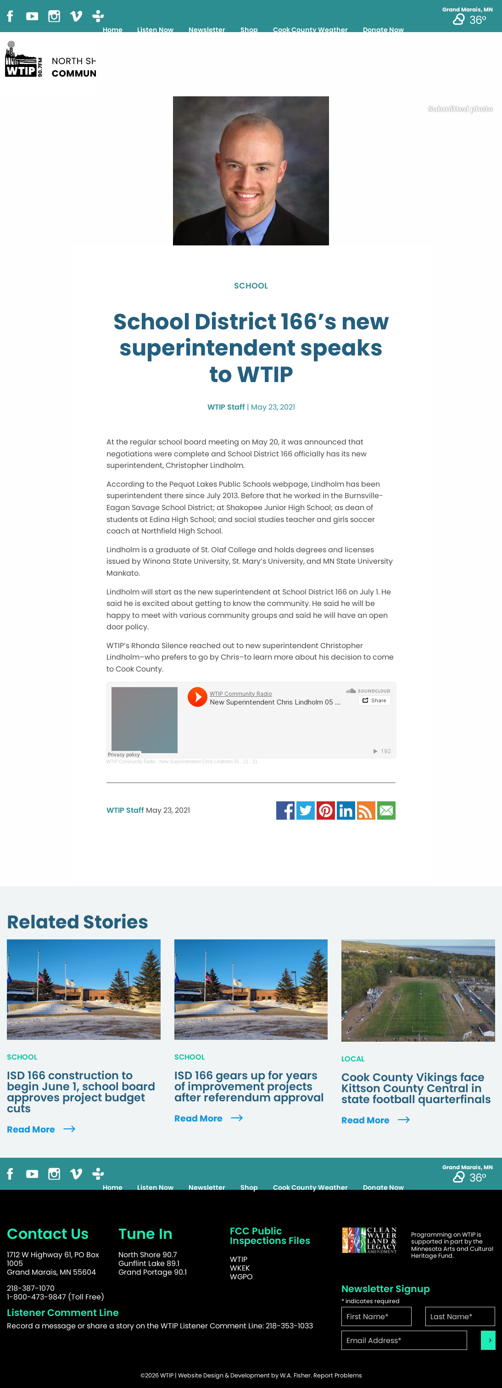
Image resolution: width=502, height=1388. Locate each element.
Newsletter (207, 29)
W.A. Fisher (295, 1375)
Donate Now (383, 29)
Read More (42, 1129)
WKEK (240, 1268)
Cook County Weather (310, 29)
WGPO (241, 1276)
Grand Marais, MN (467, 9)
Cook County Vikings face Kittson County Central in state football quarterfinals (416, 1088)
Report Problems (337, 1375)
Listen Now (155, 29)
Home (113, 29)
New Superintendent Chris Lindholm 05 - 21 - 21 (208, 761)
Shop (249, 29)
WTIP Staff (226, 407)
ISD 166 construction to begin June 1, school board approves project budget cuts (81, 1092)
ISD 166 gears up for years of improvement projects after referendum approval (249, 1086)
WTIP (238, 1259)
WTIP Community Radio (131, 761)
